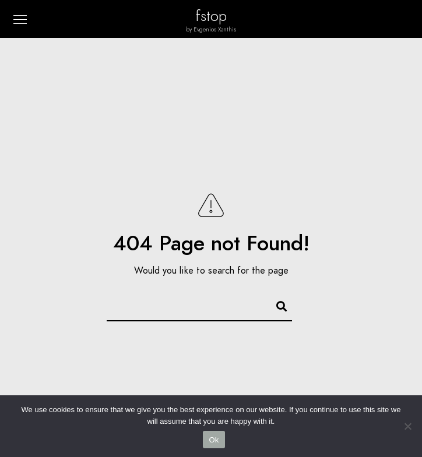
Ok (214, 439)
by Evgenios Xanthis (211, 30)
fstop (211, 15)
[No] (407, 426)
